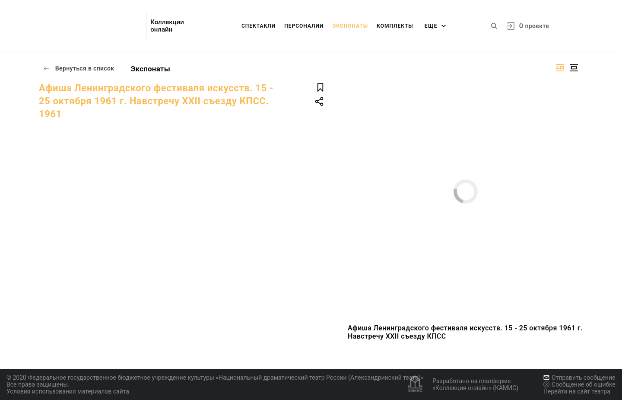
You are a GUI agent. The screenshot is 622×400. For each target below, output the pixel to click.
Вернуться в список (78, 68)
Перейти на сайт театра (576, 391)
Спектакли (258, 26)
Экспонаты (350, 26)
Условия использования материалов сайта (67, 391)
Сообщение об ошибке (579, 384)
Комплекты (395, 26)
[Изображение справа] (560, 68)
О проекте (534, 25)
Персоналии (304, 26)
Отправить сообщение (579, 377)
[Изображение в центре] (574, 68)
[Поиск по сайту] (494, 26)
